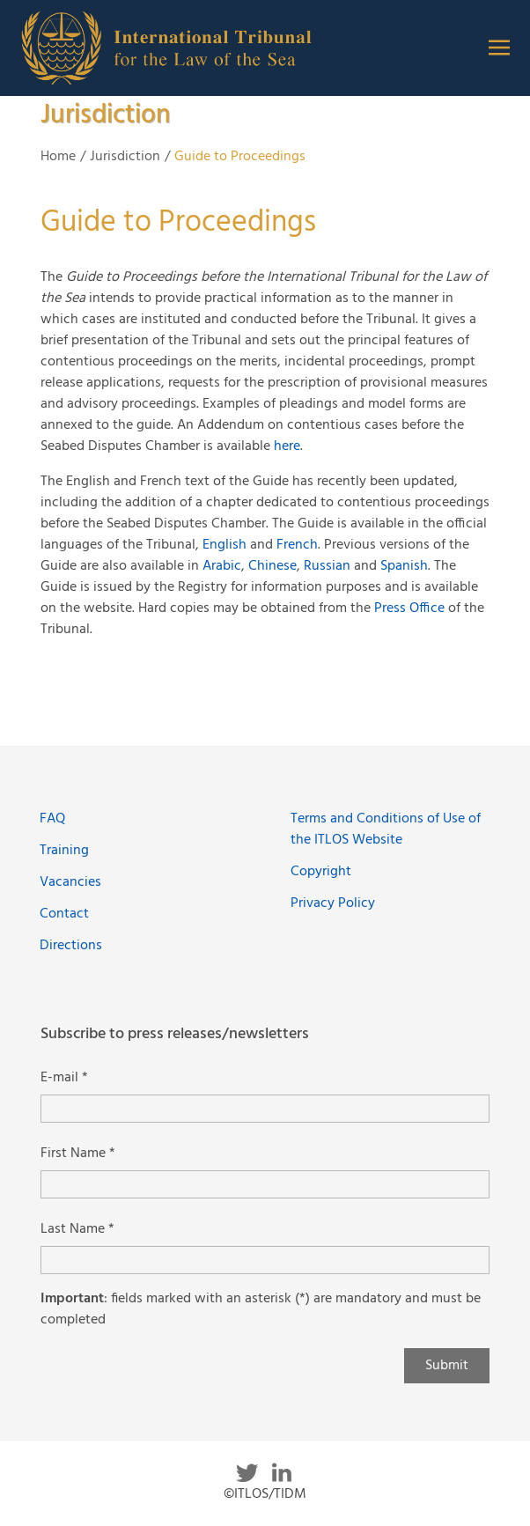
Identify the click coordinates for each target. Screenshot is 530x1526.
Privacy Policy (333, 903)
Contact (64, 914)
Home (58, 156)
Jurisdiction (125, 156)
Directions (71, 945)
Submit (446, 1365)
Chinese (272, 566)
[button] (499, 47)
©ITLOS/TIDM (265, 1494)
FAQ (52, 818)
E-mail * (64, 1077)
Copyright (321, 871)
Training (64, 850)
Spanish (404, 566)
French (297, 545)
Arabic (221, 566)
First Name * (77, 1153)
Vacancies (70, 882)
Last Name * (77, 1229)
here (287, 446)
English (224, 545)
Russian (329, 566)
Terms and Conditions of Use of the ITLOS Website (386, 829)
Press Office (409, 608)
